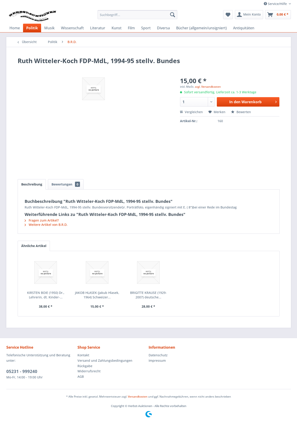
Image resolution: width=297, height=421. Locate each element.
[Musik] (49, 28)
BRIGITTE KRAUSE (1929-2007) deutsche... (148, 295)
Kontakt (83, 355)
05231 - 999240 (21, 371)
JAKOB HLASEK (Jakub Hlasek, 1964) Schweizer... (97, 295)
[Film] (131, 28)
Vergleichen (191, 112)
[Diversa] (163, 28)
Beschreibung (31, 184)
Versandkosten (137, 396)
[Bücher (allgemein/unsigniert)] (201, 28)
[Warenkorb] (278, 14)
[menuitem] (137, 14)
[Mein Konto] (249, 14)
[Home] (14, 28)
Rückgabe (84, 366)
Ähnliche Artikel (33, 246)
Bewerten (241, 112)
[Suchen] (172, 14)
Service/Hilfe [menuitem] (276, 4)
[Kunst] (116, 28)
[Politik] (32, 28)
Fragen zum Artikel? (42, 220)
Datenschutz (158, 355)
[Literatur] (97, 28)
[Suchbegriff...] (137, 14)
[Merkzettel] (228, 14)
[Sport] (146, 28)
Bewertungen (65, 184)
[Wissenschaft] (72, 28)
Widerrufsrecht (89, 371)
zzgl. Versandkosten (208, 87)
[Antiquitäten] (243, 28)
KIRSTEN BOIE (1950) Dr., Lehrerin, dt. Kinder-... (45, 295)
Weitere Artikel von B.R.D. (46, 224)
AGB (80, 376)
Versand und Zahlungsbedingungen (104, 360)
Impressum (157, 360)
